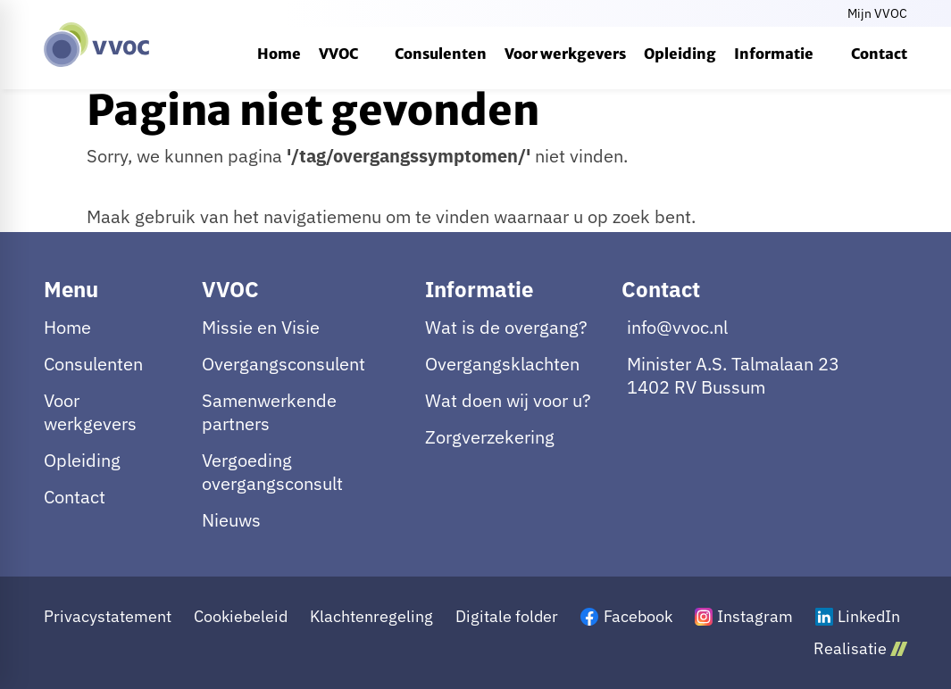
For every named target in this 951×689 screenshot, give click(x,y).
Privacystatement (107, 616)
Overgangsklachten (502, 364)
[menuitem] (279, 53)
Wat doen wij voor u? (508, 400)
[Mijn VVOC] (876, 13)
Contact (74, 497)
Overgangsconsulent (283, 364)
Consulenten (93, 364)
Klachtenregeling (371, 616)
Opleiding (82, 460)
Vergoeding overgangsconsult (272, 472)
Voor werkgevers (90, 412)
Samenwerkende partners (269, 412)
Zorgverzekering (490, 437)
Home (67, 327)
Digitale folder (506, 616)
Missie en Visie (261, 327)
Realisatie (860, 648)
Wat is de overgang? (506, 327)
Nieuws (231, 520)
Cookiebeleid (241, 616)
